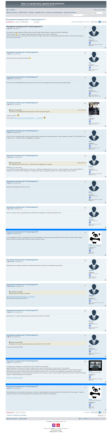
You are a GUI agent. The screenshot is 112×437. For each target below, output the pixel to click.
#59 (7, 362)
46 (94, 90)
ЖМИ (12, 167)
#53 (7, 208)
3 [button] (97, 22)
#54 (7, 233)
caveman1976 (91, 295)
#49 (7, 104)
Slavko (90, 62)
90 (94, 118)
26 (94, 40)
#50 (7, 132)
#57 (7, 312)
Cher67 (90, 115)
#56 (7, 286)
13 (94, 169)
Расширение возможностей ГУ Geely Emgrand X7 (26, 19)
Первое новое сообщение (77, 21)
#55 (7, 261)
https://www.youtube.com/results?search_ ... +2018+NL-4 (28, 118)
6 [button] (103, 22)
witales (90, 244)
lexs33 (90, 37)
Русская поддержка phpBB (56, 430)
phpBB (53, 428)
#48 (7, 78)
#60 (7, 388)
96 (94, 348)
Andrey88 (91, 217)
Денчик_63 (91, 321)
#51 (7, 157)
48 (94, 298)
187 (94, 374)
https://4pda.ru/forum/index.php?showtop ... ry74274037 (20, 296)
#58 (7, 336)
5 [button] (101, 22)
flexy (90, 345)
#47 (7, 53)
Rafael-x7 (91, 87)
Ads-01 (90, 141)
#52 (7, 183)
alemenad (91, 166)
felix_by (90, 371)
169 (94, 247)
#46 (7, 28)
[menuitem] (13, 10)
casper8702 (91, 270)
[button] (92, 22)
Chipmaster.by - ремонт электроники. (14, 377)
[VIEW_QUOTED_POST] (21, 110)
